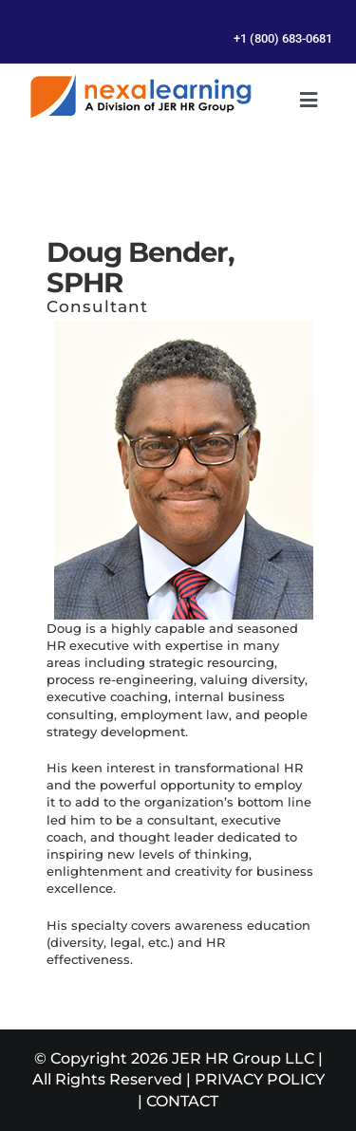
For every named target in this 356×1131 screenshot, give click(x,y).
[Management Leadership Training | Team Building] (140, 80)
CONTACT (182, 1101)
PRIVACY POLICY (260, 1079)
